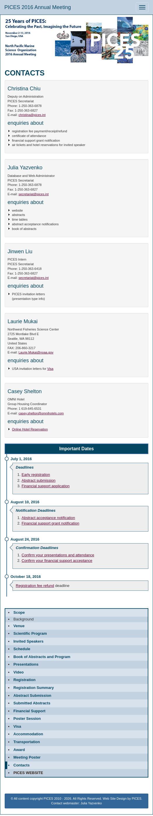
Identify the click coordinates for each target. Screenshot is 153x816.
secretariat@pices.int (33, 194)
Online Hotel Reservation (30, 429)
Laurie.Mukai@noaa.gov (35, 352)
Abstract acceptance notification (48, 518)
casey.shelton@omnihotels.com (41, 413)
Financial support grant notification (50, 523)
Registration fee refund (35, 585)
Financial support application (46, 486)
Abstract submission (38, 480)
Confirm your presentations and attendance (58, 555)
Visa (50, 368)
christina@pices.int (31, 115)
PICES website (28, 773)
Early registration (36, 474)
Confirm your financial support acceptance (57, 560)
